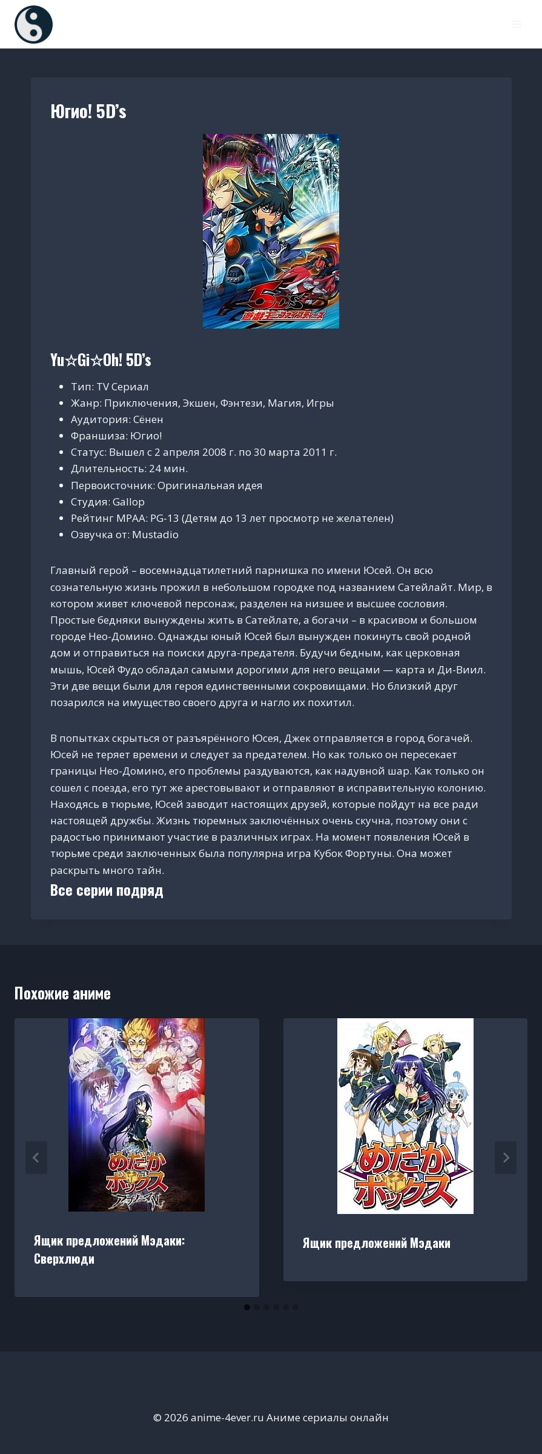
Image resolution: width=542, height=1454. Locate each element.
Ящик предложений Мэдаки (377, 1242)
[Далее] (506, 1157)
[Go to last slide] (36, 1157)
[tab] (247, 1307)
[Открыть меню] (516, 24)
